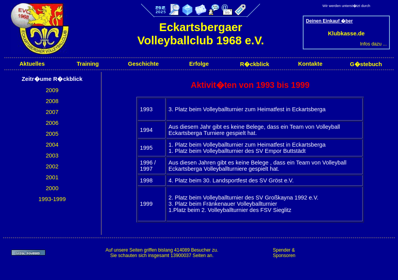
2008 (52, 101)
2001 (52, 177)
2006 (52, 123)
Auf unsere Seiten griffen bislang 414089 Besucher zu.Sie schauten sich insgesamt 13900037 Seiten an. (161, 252)
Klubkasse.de (346, 33)
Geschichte (143, 64)
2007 (52, 112)
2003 (52, 155)
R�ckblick (254, 64)
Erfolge (199, 64)
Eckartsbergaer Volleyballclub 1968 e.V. (200, 34)
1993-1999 (52, 199)
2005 (52, 134)
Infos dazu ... (373, 44)
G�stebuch (366, 64)
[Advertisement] (347, 252)
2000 (52, 188)
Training (88, 64)
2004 (52, 145)
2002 (52, 166)
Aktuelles (32, 64)
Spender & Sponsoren (284, 252)
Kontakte (310, 64)
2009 (52, 90)
